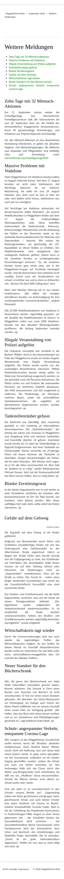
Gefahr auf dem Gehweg (22, 74)
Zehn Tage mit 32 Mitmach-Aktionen (29, 56)
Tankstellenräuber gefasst (23, 67)
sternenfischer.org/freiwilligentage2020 (26, 158)
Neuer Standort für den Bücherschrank (30, 81)
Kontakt (13, 869)
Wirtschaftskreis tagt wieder (24, 78)
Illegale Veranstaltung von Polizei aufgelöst (32, 64)
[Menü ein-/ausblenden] (59, 1)
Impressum (23, 869)
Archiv (6, 869)
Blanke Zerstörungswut (21, 71)
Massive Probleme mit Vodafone (27, 60)
